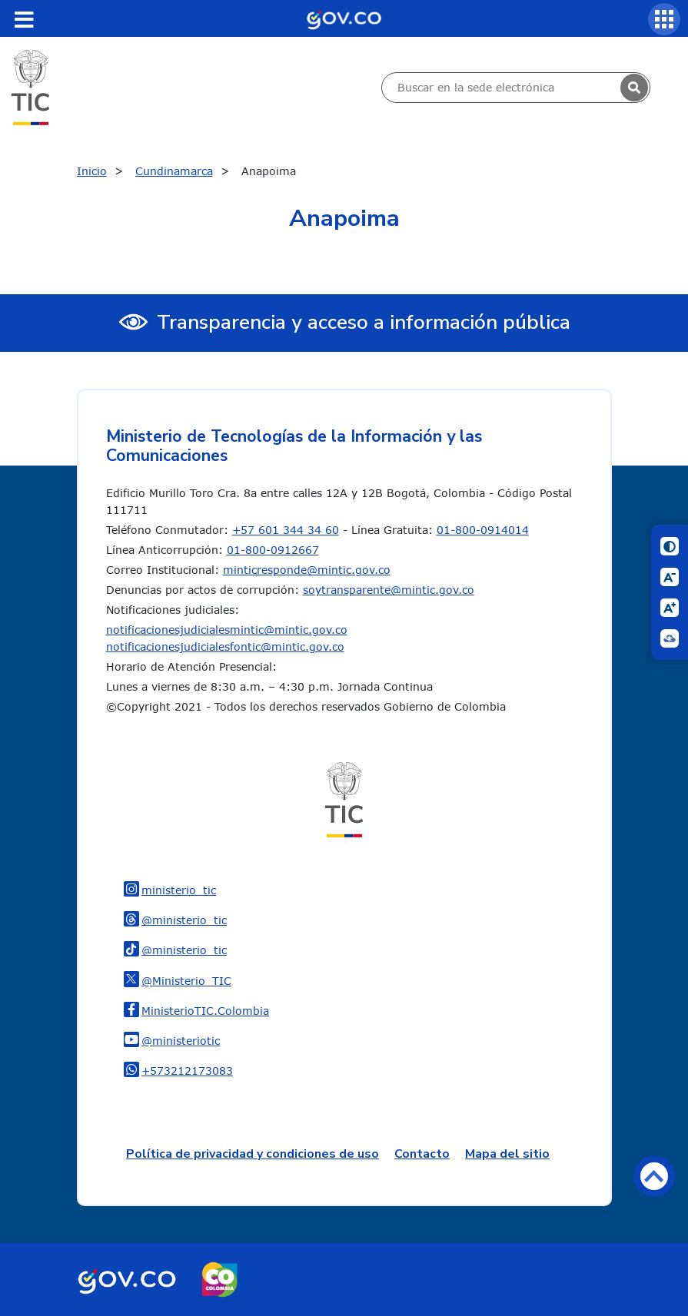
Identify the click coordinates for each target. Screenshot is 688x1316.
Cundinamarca (174, 170)
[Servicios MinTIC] (664, 19)
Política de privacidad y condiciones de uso (252, 1153)
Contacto (422, 1153)
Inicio (92, 170)
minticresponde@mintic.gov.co (307, 569)
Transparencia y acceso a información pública (363, 322)
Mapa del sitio (507, 1153)
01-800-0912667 (273, 549)
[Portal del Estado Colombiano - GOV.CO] (343, 18)
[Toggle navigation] (24, 19)
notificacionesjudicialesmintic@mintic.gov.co (226, 629)
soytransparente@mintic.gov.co (388, 589)
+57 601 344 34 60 (285, 529)
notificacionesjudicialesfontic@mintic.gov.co (225, 646)
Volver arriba (654, 1176)
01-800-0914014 (483, 529)
